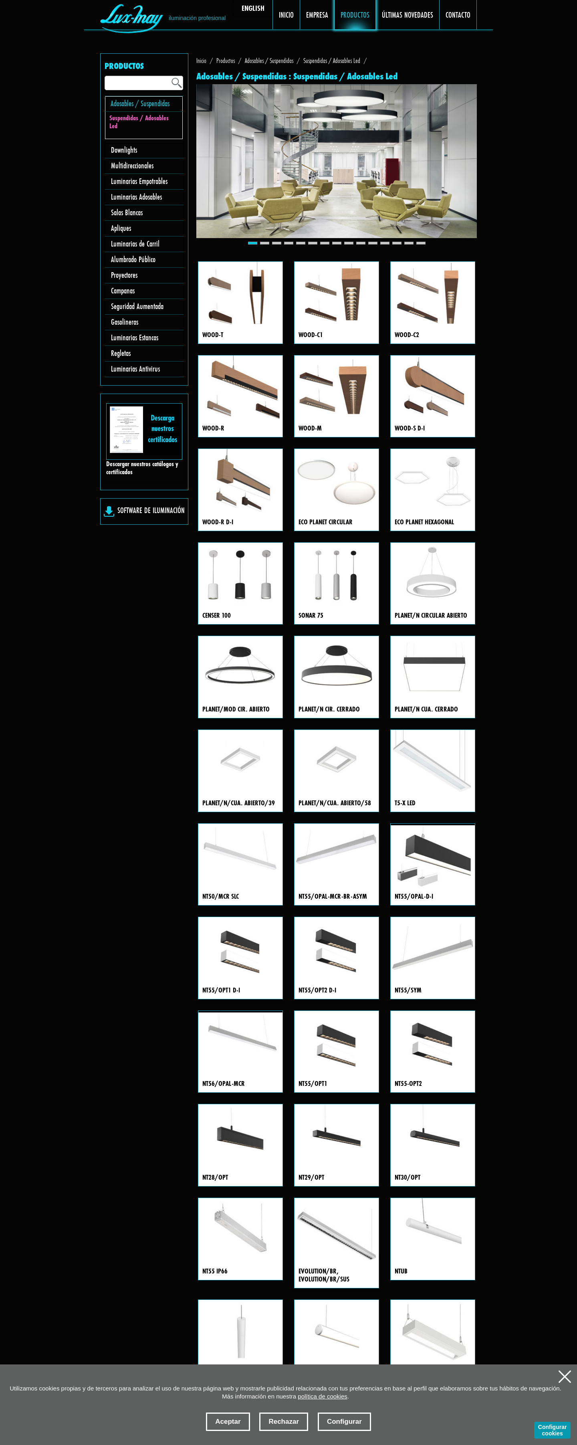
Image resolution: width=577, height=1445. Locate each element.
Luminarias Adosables (136, 196)
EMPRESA (317, 14)
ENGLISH (253, 8)
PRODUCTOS (355, 14)
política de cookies (322, 1396)
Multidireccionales (132, 165)
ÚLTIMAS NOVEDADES (408, 14)
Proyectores (124, 274)
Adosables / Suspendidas (140, 103)
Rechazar (283, 1421)
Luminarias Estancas (134, 337)
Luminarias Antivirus (135, 368)
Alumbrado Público (133, 259)
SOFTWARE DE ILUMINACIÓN (151, 510)
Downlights (124, 149)
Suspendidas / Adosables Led (139, 122)
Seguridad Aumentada (137, 306)
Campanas (123, 290)
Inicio (201, 60)
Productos (225, 60)
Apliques (121, 227)
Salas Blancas (127, 212)
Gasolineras (124, 321)
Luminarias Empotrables (139, 181)
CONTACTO (458, 14)
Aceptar (227, 1421)
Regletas (121, 353)
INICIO (286, 14)
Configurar (344, 1421)
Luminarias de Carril (135, 243)
